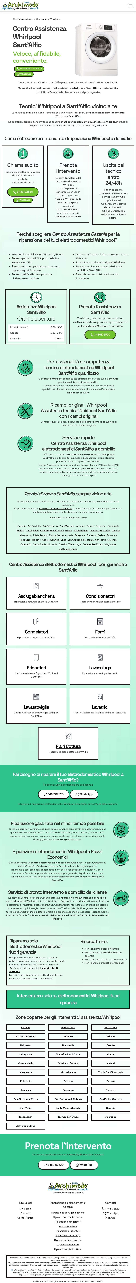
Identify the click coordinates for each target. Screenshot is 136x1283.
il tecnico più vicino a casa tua (55, 508)
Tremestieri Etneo (93, 544)
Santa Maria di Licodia (45, 544)
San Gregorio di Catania (81, 539)
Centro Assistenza (23, 18)
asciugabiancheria (36, 596)
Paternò (91, 535)
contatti (25, 1213)
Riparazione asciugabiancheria (67, 1212)
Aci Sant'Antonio (65, 526)
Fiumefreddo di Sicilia (52, 530)
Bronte (20, 530)
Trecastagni (74, 544)
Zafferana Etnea (68, 548)
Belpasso (101, 526)
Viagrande (110, 544)
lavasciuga (100, 668)
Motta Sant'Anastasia (61, 535)
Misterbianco (40, 535)
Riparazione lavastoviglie (68, 1240)
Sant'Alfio (41, 18)
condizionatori (100, 596)
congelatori (36, 632)
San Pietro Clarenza (106, 539)
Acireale (80, 526)
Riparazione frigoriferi (68, 1230)
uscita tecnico (25, 1217)
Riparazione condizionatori (67, 1217)
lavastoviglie (36, 707)
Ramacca (112, 535)
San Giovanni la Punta (54, 539)
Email (110, 1217)
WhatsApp (24, 74)
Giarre (68, 530)
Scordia (63, 544)
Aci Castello (34, 526)
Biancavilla (113, 526)
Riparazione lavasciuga (68, 1235)
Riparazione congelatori (68, 1221)
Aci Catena (48, 526)
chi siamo (25, 1208)
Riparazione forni (68, 1226)
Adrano (90, 526)
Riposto (36, 539)
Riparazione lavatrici (68, 1244)
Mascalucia (26, 535)
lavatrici (100, 707)
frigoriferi (36, 668)
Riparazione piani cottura (68, 1249)
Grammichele (81, 530)
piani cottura (68, 746)
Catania (22, 526)
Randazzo (25, 539)
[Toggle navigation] (130, 5)
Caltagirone (32, 530)
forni (100, 632)
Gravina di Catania (100, 530)
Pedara (101, 535)
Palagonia (80, 535)
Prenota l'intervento (29, 68)
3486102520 (23, 192)
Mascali (116, 530)
